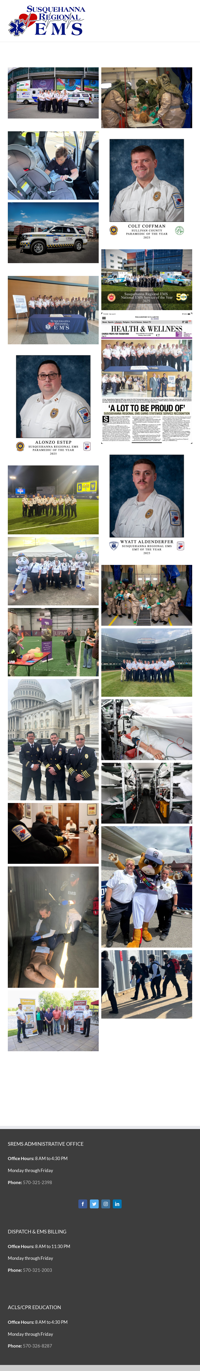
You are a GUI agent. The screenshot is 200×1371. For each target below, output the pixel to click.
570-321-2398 (37, 1182)
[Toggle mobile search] (179, 8)
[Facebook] (82, 1203)
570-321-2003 (37, 1270)
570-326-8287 (37, 1346)
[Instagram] (105, 1203)
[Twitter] (94, 1203)
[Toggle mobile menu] (189, 8)
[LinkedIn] (117, 1203)
